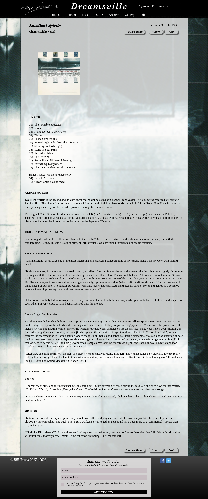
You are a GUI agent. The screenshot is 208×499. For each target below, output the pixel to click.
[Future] (156, 32)
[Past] (171, 32)
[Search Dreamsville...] (158, 6)
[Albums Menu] (134, 32)
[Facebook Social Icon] (162, 460)
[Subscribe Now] (104, 492)
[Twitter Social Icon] (168, 460)
